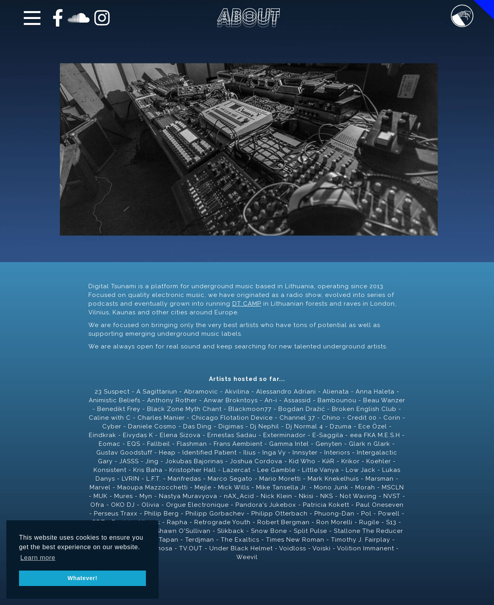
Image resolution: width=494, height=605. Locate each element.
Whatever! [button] (82, 578)
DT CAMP (246, 303)
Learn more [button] (38, 557)
